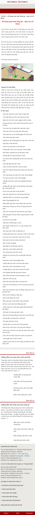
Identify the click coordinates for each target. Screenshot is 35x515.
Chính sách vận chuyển (9, 493)
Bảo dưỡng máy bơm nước (23, 436)
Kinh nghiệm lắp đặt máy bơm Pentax (14, 272)
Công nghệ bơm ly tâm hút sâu (12, 338)
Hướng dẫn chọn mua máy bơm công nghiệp (17, 149)
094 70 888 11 (12, 454)
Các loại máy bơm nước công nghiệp (14, 178)
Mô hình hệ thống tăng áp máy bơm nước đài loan (18, 315)
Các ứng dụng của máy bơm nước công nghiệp (17, 175)
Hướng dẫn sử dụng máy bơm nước (14, 155)
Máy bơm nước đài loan (10, 143)
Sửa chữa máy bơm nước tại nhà (23, 430)
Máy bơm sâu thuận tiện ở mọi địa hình (15, 281)
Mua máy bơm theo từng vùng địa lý (14, 240)
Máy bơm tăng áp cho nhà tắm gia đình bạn (16, 194)
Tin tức (3, 16)
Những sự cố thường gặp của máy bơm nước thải (18, 140)
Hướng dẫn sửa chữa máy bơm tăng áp (15, 405)
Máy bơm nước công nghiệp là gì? (13, 260)
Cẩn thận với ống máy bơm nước (13, 312)
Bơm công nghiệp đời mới (11, 200)
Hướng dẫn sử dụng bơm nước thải (14, 318)
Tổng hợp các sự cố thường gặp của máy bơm (17, 134)
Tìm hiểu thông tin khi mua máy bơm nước (16, 117)
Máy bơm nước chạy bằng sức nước (14, 266)
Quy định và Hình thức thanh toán (12, 485)
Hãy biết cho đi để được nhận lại (13, 246)
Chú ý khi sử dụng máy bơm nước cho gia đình (17, 335)
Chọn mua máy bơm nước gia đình (14, 191)
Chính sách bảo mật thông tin (11, 500)
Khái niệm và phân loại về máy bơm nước (16, 152)
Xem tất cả (30, 353)
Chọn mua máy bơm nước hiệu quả (14, 146)
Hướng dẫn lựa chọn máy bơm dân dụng (15, 263)
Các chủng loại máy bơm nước (12, 252)
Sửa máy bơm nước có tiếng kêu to (14, 231)
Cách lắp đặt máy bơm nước (11, 164)
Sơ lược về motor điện (10, 220)
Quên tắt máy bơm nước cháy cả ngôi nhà (16, 114)
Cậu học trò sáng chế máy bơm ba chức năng (17, 211)
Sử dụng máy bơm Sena (10, 321)
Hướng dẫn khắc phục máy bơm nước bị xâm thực (18, 234)
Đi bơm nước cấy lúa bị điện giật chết (14, 304)
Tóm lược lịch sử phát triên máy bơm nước (16, 128)
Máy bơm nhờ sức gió (9, 278)
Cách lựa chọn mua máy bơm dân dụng (15, 131)
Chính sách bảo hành (8, 489)
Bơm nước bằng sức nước (11, 298)
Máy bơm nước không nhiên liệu (13, 249)
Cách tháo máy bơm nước (11, 137)
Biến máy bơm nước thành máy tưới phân (16, 301)
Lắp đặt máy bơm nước (22, 440)
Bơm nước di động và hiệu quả (12, 295)
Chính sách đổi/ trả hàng (9, 496)
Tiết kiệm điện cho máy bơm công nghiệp (15, 197)
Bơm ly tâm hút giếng (9, 243)
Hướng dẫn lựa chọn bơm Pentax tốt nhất (16, 269)
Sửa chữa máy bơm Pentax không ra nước (16, 275)
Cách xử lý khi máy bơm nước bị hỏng (15, 167)
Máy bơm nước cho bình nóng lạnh (22, 423)
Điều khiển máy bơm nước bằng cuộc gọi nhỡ (17, 203)
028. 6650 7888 (23, 454)
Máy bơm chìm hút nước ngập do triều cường (17, 120)
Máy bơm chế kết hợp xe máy (12, 223)
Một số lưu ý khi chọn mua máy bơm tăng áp (17, 327)
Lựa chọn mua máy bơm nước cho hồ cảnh (16, 237)
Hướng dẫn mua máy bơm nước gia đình (15, 324)
